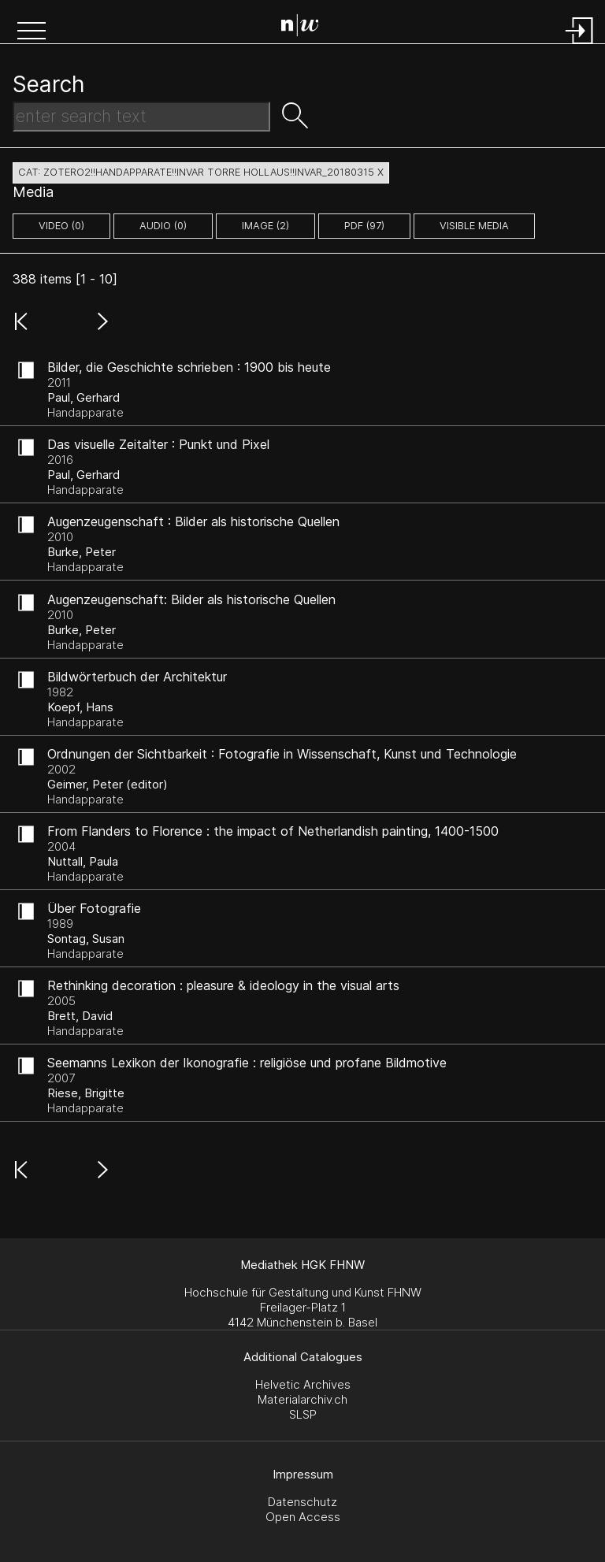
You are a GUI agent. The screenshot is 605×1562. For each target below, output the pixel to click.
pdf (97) (364, 226)
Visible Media (474, 226)
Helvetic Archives (303, 1384)
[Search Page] (306, 27)
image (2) (265, 226)
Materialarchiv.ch (302, 1399)
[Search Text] (141, 117)
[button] (31, 32)
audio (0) (163, 226)
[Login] (580, 45)
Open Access (302, 1516)
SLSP (303, 1414)
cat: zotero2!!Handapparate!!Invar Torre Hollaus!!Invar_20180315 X (201, 172)
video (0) (61, 226)
